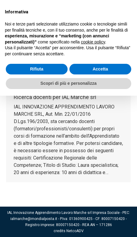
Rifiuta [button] (37, 69)
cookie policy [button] (93, 42)
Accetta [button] (100, 69)
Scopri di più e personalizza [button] (68, 83)
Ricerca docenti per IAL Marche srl (55, 97)
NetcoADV (75, 231)
